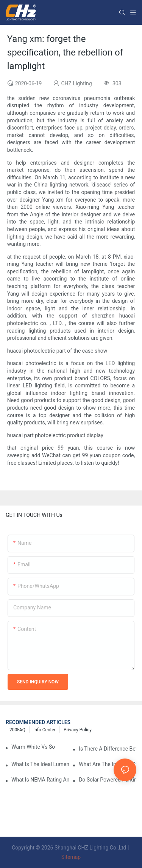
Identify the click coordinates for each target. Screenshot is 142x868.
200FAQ (17, 729)
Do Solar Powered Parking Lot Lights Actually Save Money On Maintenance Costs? (107, 780)
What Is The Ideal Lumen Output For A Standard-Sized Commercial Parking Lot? (40, 764)
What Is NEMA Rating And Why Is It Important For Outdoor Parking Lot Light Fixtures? (40, 780)
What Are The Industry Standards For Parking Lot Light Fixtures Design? (107, 764)
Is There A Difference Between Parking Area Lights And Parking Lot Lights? (107, 749)
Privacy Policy (78, 729)
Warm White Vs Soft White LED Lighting (33, 747)
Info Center (44, 729)
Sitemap (71, 857)
